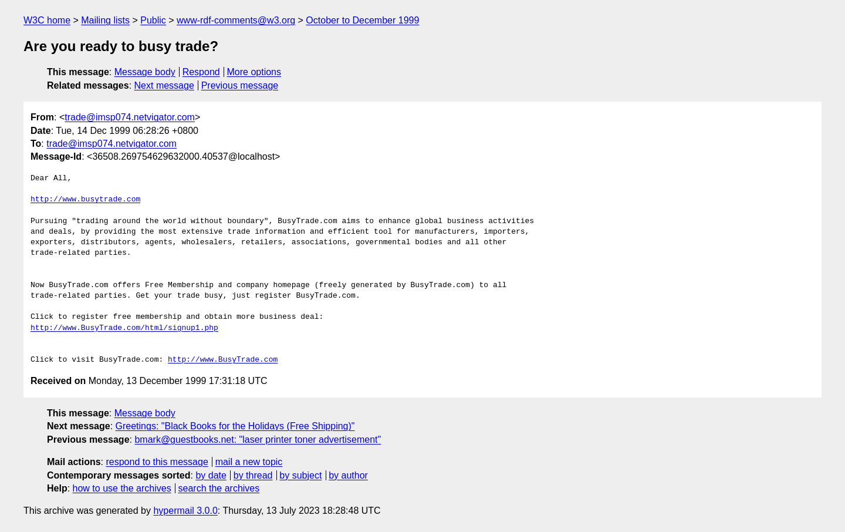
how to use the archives (122, 488)
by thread (253, 475)
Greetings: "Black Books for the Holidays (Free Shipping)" (235, 426)
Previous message (240, 85)
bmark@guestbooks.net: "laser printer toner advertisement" (257, 440)
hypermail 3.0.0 (185, 511)
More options (254, 72)
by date (210, 475)
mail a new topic (249, 462)
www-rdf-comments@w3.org (236, 20)
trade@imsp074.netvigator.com (130, 117)
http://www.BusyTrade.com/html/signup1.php (124, 328)
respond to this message (157, 462)
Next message (164, 85)
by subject (300, 475)
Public (153, 20)
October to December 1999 (362, 20)
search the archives (219, 488)
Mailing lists (105, 20)
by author (348, 475)
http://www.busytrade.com (85, 199)
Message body (144, 72)
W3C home (46, 20)
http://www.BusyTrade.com (223, 360)
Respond (201, 72)
